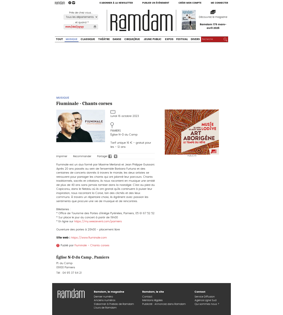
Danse (117, 39)
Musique (71, 39)
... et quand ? (81, 22)
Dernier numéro (103, 297)
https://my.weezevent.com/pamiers (98, 221)
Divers (195, 39)
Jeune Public (153, 39)
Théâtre (104, 39)
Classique (88, 39)
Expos (169, 39)
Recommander (82, 156)
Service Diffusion (205, 297)
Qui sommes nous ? (207, 304)
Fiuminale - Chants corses (92, 245)
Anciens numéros (104, 300)
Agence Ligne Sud (205, 300)
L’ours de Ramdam (105, 308)
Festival (182, 39)
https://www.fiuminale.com (89, 237)
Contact (147, 297)
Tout (59, 39)
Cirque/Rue (132, 39)
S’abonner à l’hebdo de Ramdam (114, 304)
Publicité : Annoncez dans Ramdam (164, 304)
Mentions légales (152, 300)
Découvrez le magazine (213, 17)
